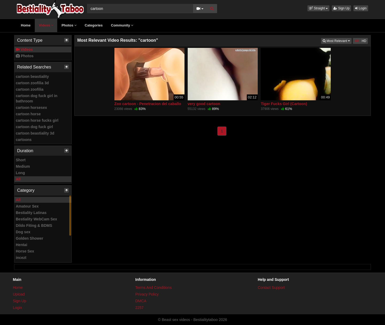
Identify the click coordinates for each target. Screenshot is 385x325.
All (18, 179)
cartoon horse (28, 114)
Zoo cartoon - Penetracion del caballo (147, 104)
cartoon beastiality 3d (35, 133)
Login (361, 8)
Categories (94, 25)
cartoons (24, 139)
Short (21, 160)
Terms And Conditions (153, 287)
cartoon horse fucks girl (37, 120)
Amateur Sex (27, 206)
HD (364, 41)
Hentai (21, 245)
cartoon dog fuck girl (34, 127)
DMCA (140, 301)
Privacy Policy (147, 294)
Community (122, 25)
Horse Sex (25, 251)
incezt (21, 257)
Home (25, 25)
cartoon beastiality (32, 76)
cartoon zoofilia (29, 89)
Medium (23, 166)
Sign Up (341, 8)
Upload (19, 294)
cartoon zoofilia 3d (32, 83)
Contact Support (271, 287)
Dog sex (23, 232)
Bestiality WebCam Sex (36, 219)
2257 (139, 307)
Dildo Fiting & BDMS (34, 225)
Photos (68, 25)
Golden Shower (29, 238)
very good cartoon (204, 104)
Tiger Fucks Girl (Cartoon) (284, 104)
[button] (318, 8)
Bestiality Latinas (31, 213)
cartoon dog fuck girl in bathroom (36, 98)
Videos (46, 25)
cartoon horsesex (31, 107)
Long (20, 173)
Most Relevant (337, 40)
